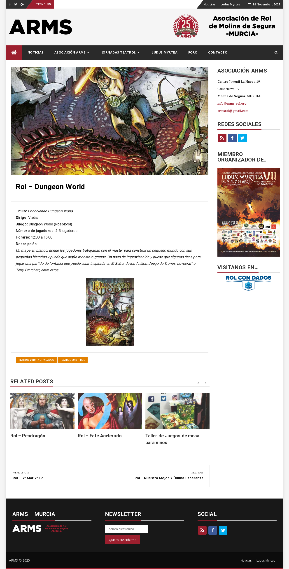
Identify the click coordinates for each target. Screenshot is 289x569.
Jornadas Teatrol (119, 52)
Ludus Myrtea (230, 4)
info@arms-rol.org (232, 103)
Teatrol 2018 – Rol (72, 359)
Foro (192, 52)
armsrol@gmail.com (233, 110)
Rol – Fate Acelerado (100, 435)
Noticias (209, 4)
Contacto (217, 52)
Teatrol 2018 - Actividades (36, 359)
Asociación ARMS (70, 52)
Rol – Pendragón (27, 435)
